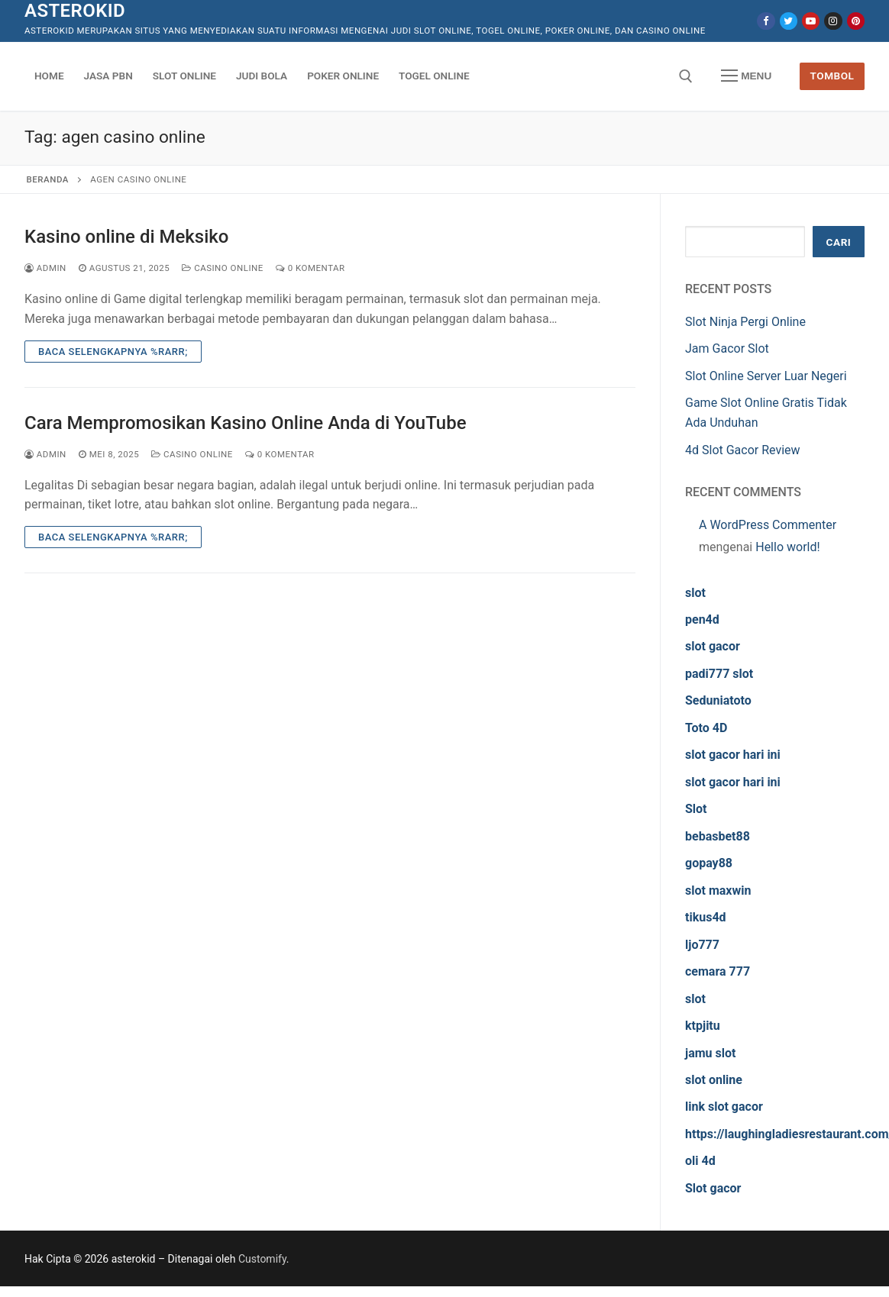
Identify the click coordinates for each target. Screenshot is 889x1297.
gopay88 (708, 863)
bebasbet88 (717, 836)
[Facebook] (765, 21)
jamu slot (710, 1053)
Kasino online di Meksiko (126, 236)
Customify (262, 1259)
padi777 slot (719, 673)
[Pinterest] (856, 21)
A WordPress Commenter (767, 525)
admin (45, 268)
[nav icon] (746, 76)
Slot (696, 809)
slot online (713, 1080)
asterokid (74, 10)
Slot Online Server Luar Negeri (766, 376)
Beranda (48, 179)
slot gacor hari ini (733, 754)
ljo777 (702, 944)
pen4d (702, 619)
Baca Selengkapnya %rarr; (113, 351)
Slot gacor (713, 1188)
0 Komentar (310, 268)
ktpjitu (702, 1025)
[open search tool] (686, 76)
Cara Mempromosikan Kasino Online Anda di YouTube (245, 423)
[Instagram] (833, 21)
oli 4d (700, 1160)
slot (695, 593)
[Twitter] (788, 21)
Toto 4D (706, 728)
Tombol (832, 75)
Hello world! (787, 547)
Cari (839, 242)
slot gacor (712, 646)
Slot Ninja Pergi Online (745, 322)
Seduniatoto (718, 700)
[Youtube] (810, 21)
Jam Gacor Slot (727, 348)
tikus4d (705, 917)
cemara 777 (717, 971)
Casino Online (222, 268)
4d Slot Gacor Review (742, 450)
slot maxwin (718, 890)
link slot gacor (724, 1106)
